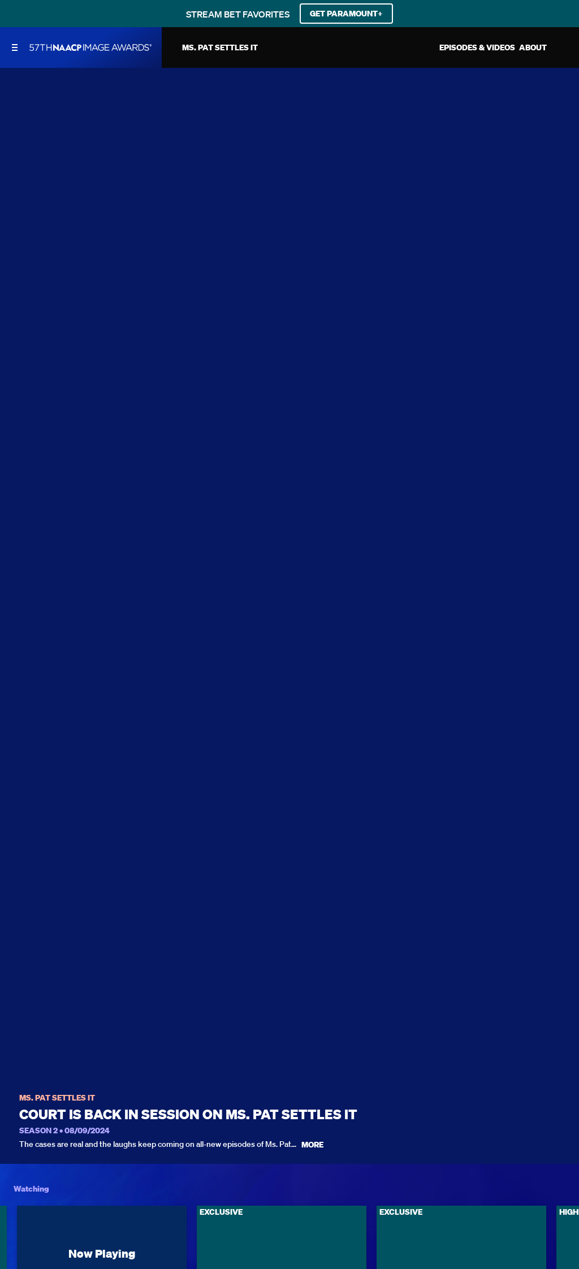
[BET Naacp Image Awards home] (90, 47)
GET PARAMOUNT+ (346, 13)
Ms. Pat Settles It (57, 1098)
